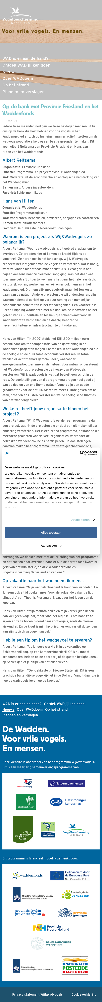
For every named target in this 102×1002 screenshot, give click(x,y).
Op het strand (15, 84)
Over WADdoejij (17, 78)
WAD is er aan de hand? (25, 58)
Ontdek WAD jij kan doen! (27, 65)
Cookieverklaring (83, 994)
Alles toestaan (51, 532)
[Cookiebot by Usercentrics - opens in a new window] (79, 453)
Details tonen (80, 519)
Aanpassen (51, 545)
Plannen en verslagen (23, 91)
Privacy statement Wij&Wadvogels (37, 994)
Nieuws (17, 71)
